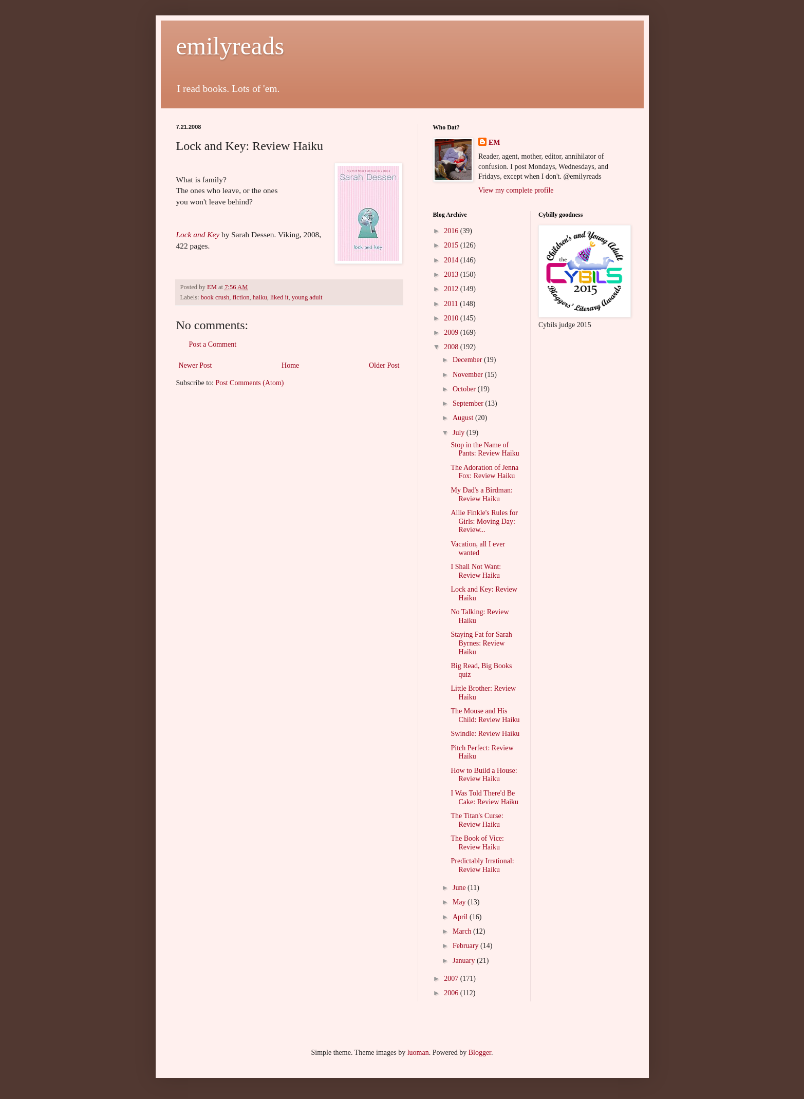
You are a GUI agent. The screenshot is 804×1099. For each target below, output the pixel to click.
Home (290, 365)
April (461, 917)
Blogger (480, 1052)
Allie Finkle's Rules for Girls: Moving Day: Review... (484, 521)
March (463, 931)
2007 (452, 978)
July (459, 433)
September (469, 403)
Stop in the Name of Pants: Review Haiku (485, 449)
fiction (241, 297)
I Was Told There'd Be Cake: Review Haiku (484, 797)
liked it (279, 297)
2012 (452, 289)
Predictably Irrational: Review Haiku (482, 865)
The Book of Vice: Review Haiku (477, 843)
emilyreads (230, 46)
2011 (452, 304)
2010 (452, 318)
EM (494, 142)
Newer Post (195, 365)
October (465, 389)
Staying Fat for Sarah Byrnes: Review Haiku (481, 643)
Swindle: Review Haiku (485, 733)
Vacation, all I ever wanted (478, 548)
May (460, 902)
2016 (452, 231)
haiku (260, 297)
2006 (452, 993)
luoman (418, 1052)
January (465, 960)
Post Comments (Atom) (250, 383)
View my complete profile (516, 190)
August (464, 418)
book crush (215, 297)
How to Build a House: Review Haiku (484, 775)
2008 (452, 347)
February (466, 946)
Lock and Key (198, 234)
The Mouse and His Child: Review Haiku (485, 715)
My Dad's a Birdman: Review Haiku (481, 494)
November (469, 374)
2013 (452, 274)
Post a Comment (213, 344)
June (460, 888)
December (468, 360)
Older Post (384, 365)
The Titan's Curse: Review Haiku (477, 820)
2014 (452, 260)
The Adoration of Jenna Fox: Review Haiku (484, 472)
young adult (307, 297)
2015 (452, 245)
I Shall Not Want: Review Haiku (476, 571)
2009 (452, 332)
